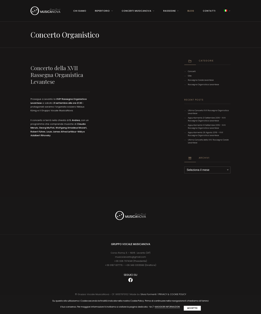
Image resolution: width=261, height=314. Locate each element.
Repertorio (102, 10)
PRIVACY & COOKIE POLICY (172, 294)
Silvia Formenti (148, 294)
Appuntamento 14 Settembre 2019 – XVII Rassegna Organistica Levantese (207, 126)
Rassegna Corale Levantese (201, 80)
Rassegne (169, 10)
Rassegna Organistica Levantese (203, 84)
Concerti (192, 71)
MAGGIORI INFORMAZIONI (167, 306)
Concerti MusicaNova (136, 10)
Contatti (209, 10)
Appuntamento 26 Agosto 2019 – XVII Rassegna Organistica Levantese (205, 134)
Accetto (192, 308)
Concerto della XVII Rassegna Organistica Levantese (57, 74)
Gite (189, 75)
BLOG (191, 10)
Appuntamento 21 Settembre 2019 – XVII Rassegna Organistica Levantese (207, 119)
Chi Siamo (79, 10)
